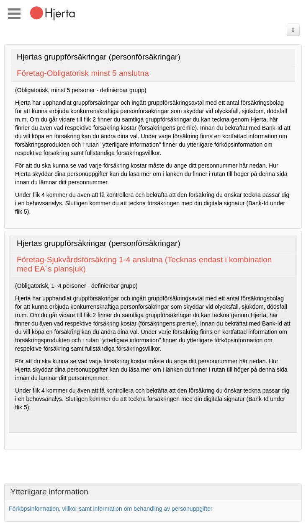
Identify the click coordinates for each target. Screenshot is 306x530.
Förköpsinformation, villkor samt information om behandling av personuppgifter (110, 508)
